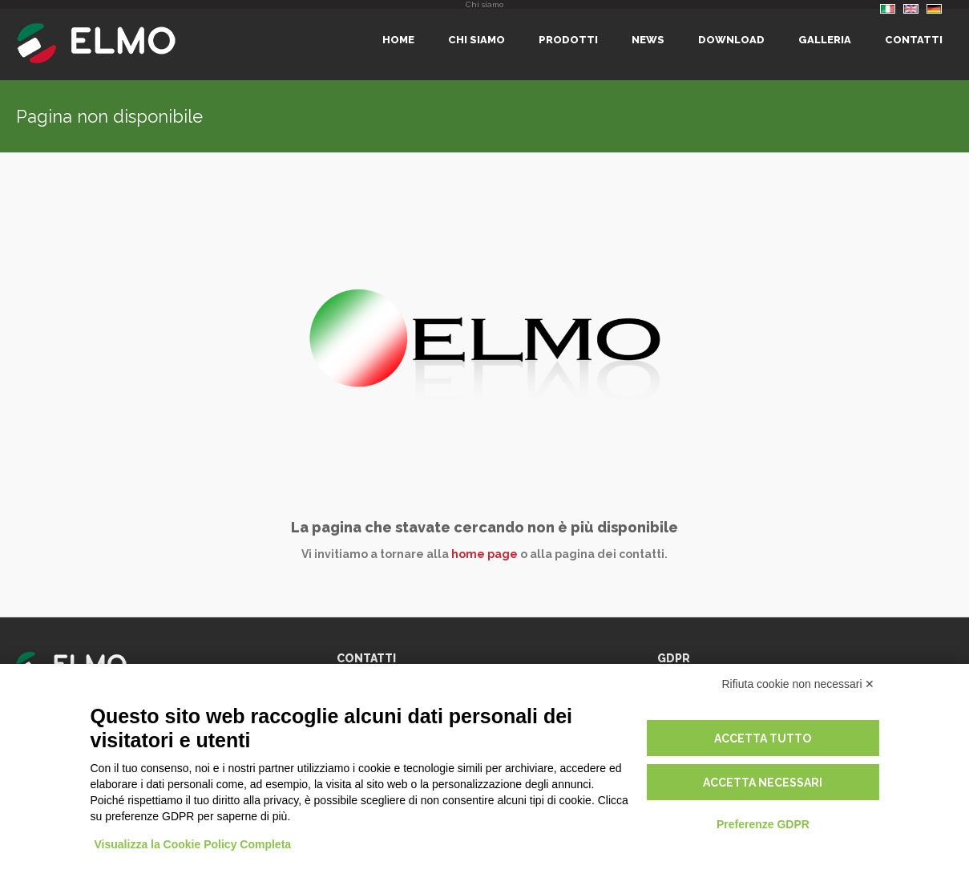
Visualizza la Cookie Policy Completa (193, 844)
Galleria (824, 40)
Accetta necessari (762, 782)
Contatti (914, 40)
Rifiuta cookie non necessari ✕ (798, 684)
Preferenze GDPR (763, 824)
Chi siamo (476, 40)
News (648, 40)
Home (398, 40)
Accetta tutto (762, 738)
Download (731, 40)
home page (484, 554)
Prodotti (568, 40)
